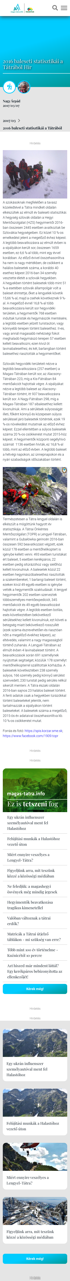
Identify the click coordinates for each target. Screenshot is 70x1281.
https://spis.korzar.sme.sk (43, 731)
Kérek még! (35, 989)
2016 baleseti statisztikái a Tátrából (32, 127)
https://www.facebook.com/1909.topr (30, 736)
